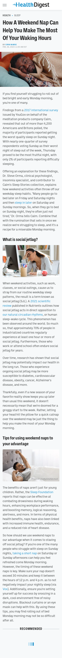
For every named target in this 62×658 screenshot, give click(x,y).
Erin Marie (11, 44)
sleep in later (23, 202)
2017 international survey (41, 110)
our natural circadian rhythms (23, 314)
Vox (5, 589)
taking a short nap (25, 553)
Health (7, 15)
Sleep (17, 15)
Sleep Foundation (41, 492)
